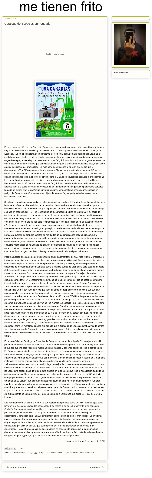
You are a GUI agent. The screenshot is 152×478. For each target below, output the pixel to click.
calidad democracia (57, 452)
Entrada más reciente (15, 467)
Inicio (58, 467)
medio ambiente (87, 452)
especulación (73, 452)
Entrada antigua (97, 467)
